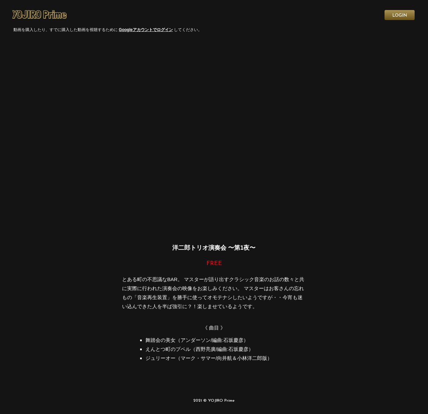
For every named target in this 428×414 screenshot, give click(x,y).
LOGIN (399, 15)
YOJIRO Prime (39, 14)
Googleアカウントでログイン (146, 29)
